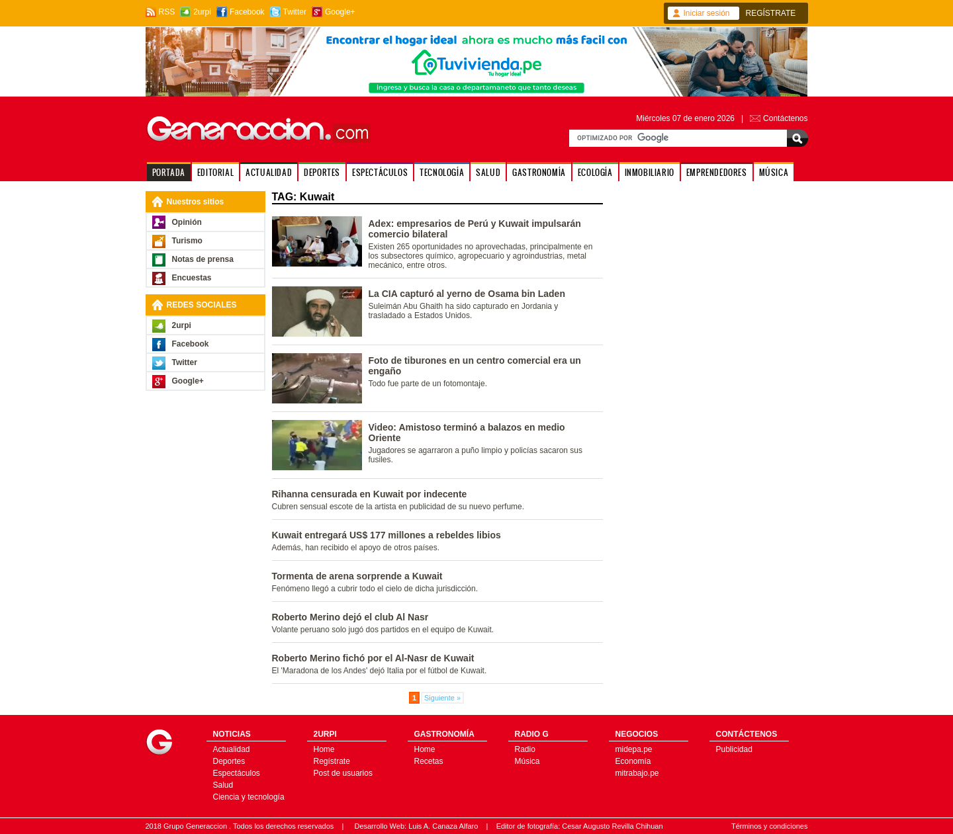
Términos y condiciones (769, 826)
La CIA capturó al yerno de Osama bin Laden (467, 293)
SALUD (488, 172)
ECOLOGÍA (595, 172)
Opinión (187, 222)
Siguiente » (442, 698)
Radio (525, 749)
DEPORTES (322, 172)
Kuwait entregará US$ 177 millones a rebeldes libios (386, 535)
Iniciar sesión (707, 13)
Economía (633, 761)
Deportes (229, 761)
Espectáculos (236, 773)
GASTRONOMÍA (539, 172)
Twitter (294, 12)
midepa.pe (634, 749)
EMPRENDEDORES (716, 172)
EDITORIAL (215, 172)
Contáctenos (785, 118)
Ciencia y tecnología (249, 797)
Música (527, 761)
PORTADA (168, 172)
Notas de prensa (203, 259)
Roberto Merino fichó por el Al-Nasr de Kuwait (373, 658)
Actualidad (231, 749)
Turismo (187, 240)
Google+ (340, 12)
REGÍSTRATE (771, 13)
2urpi (202, 12)
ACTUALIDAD (269, 172)
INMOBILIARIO (649, 172)
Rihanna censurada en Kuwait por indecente (369, 494)
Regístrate (332, 761)
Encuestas (192, 277)
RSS (167, 12)
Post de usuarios (343, 773)
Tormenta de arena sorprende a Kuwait (357, 576)
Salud (223, 785)
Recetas (428, 761)
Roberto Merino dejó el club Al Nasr (350, 617)
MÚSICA (774, 172)
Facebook (247, 12)
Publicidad (734, 749)
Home (324, 749)
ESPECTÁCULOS (380, 172)
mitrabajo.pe (637, 773)
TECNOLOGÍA (442, 172)
